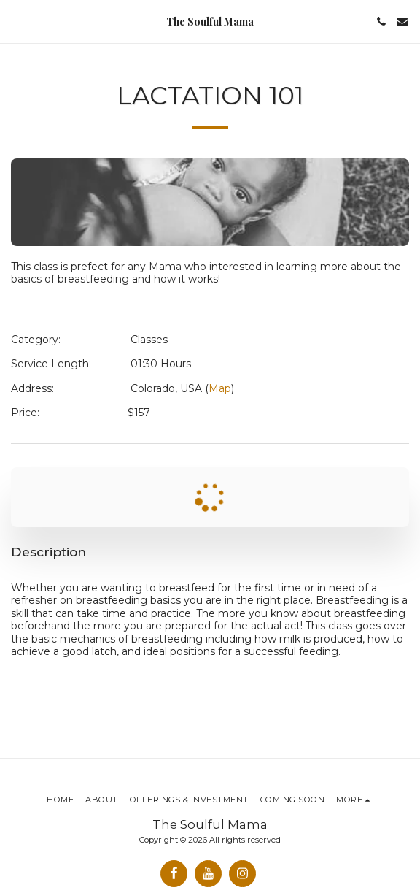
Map (220, 388)
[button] (16, 21)
